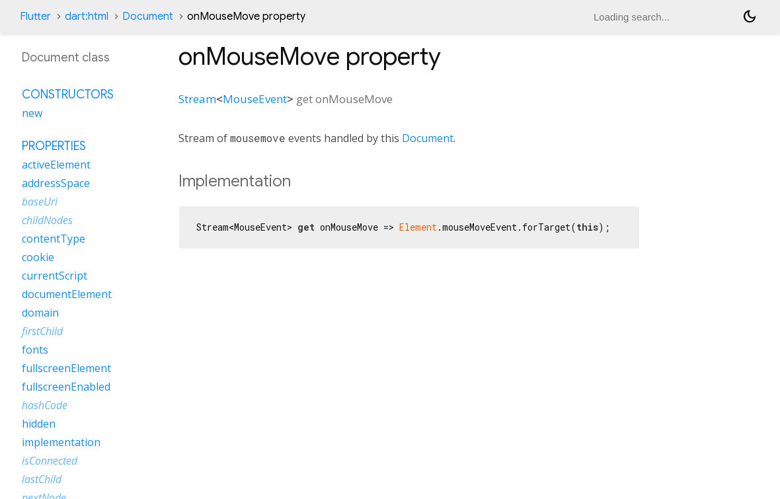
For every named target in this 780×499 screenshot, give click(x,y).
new (32, 113)
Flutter (35, 16)
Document (147, 16)
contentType (53, 238)
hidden (39, 423)
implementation (61, 442)
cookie (38, 257)
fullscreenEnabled (66, 386)
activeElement (56, 164)
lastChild (41, 479)
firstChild (42, 331)
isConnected (49, 460)
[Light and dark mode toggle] (749, 16)
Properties (54, 146)
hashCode (44, 405)
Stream (197, 98)
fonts (35, 349)
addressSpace (56, 183)
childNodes (47, 220)
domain (40, 312)
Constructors (68, 94)
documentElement (67, 294)
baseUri (40, 201)
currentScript (54, 275)
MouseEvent (255, 98)
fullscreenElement (66, 368)
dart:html (86, 16)
